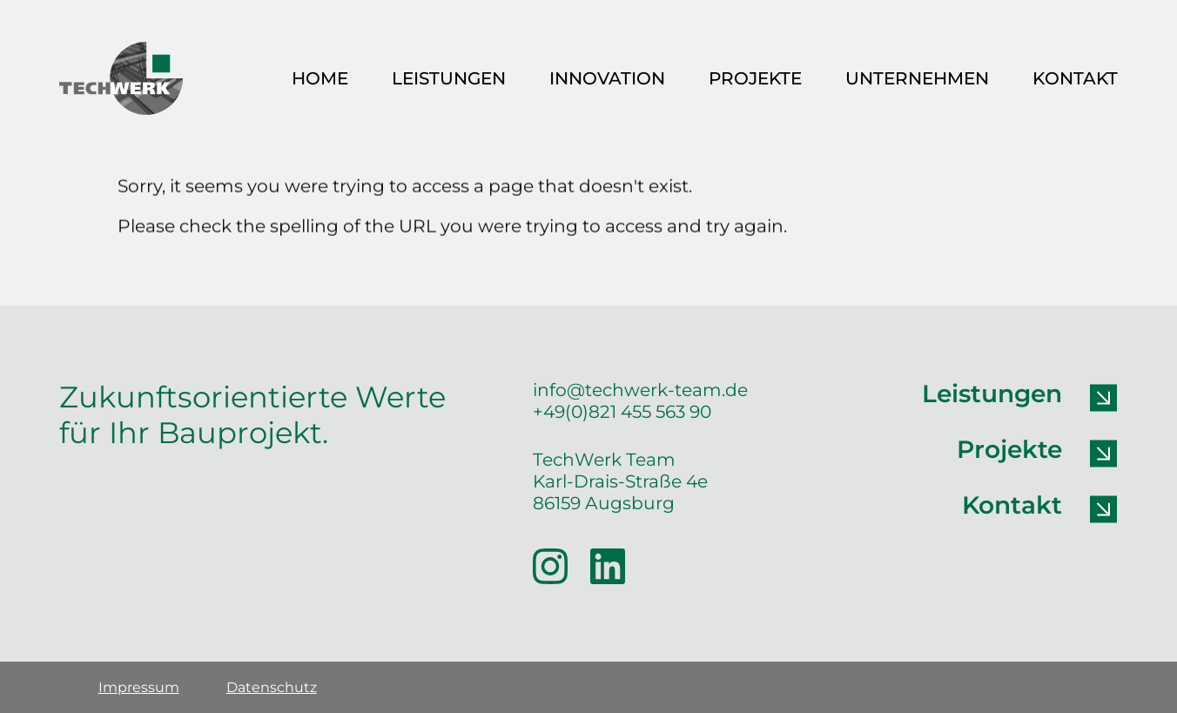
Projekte (755, 78)
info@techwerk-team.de (640, 389)
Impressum (138, 687)
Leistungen (449, 78)
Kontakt (1075, 78)
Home (320, 78)
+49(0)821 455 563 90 (622, 411)
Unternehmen (917, 78)
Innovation (607, 78)
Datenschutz (271, 687)
